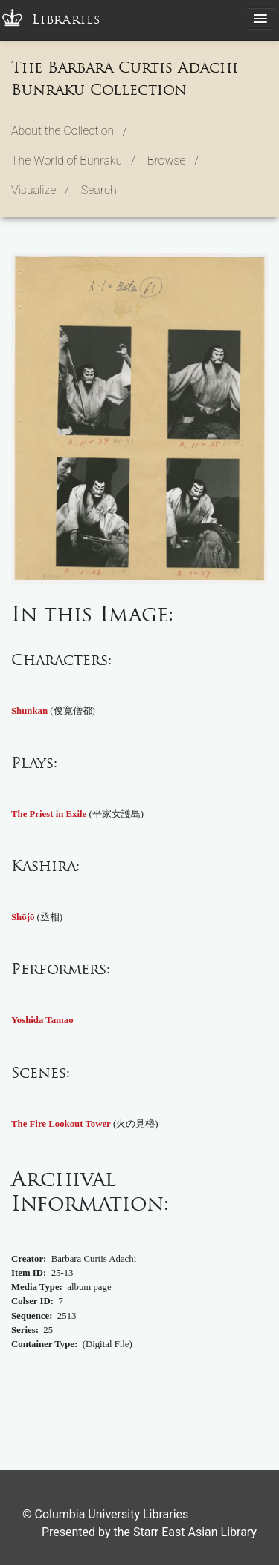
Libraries (66, 19)
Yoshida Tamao (42, 1020)
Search (99, 190)
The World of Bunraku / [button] (73, 160)
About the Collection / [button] (69, 131)
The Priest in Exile (48, 814)
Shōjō (22, 917)
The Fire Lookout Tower (61, 1124)
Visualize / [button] (40, 190)
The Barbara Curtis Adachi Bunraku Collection (124, 79)
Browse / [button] (173, 160)
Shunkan (29, 711)
